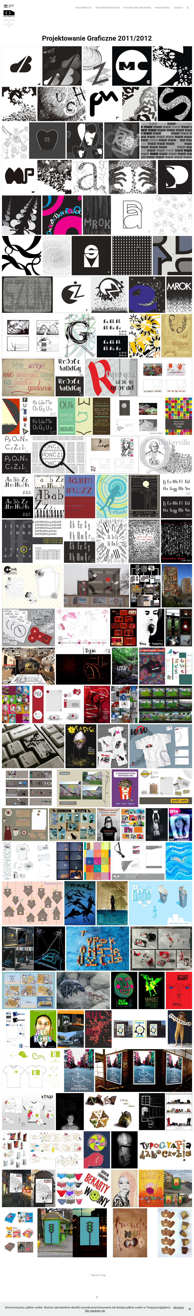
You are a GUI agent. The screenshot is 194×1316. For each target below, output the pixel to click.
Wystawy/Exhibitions (107, 7)
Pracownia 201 (83, 7)
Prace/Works (162, 7)
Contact (178, 7)
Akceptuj (178, 1307)
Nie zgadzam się (95, 1311)
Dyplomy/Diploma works (137, 7)
